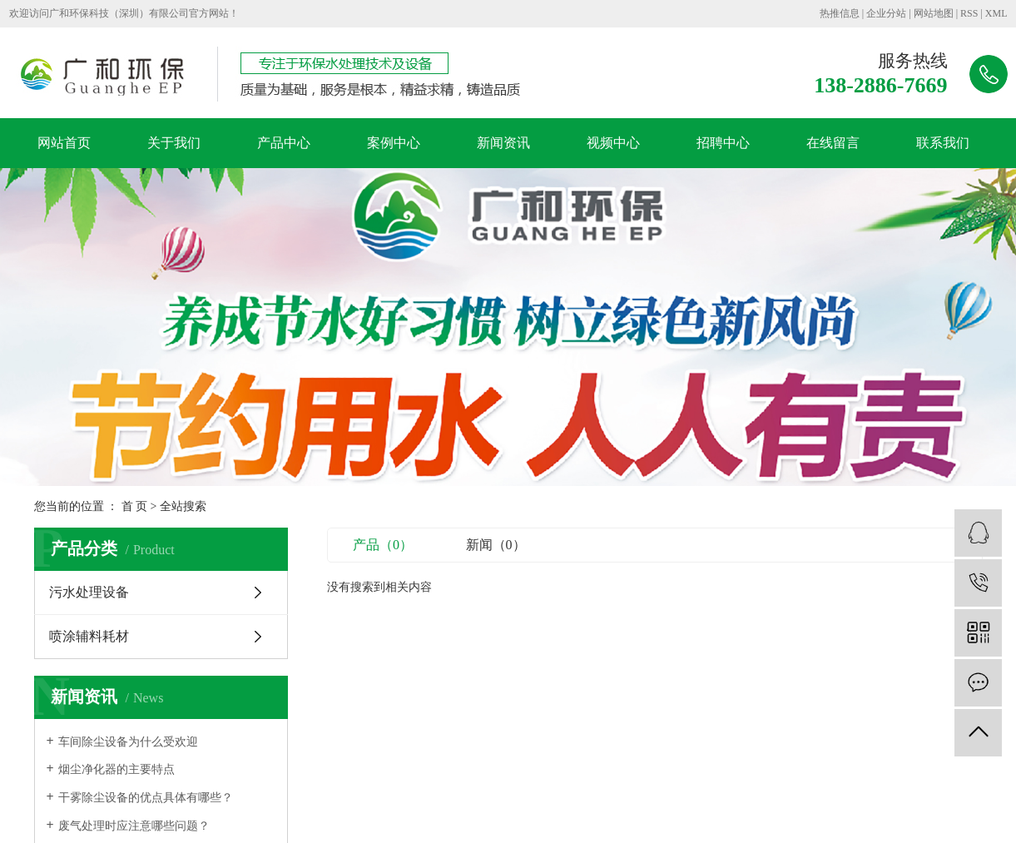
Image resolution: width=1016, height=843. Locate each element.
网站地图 (934, 13)
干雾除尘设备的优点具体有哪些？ (145, 797)
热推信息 (840, 13)
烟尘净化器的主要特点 (116, 769)
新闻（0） (496, 545)
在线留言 (833, 143)
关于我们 (174, 143)
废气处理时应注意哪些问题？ (134, 826)
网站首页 (64, 143)
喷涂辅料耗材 (89, 636)
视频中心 (613, 143)
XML (996, 13)
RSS (969, 13)
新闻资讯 (503, 143)
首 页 (134, 506)
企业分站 (886, 13)
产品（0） (383, 545)
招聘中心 (723, 143)
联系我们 (942, 143)
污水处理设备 (89, 592)
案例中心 (393, 143)
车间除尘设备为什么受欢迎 (128, 742)
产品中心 (283, 143)
